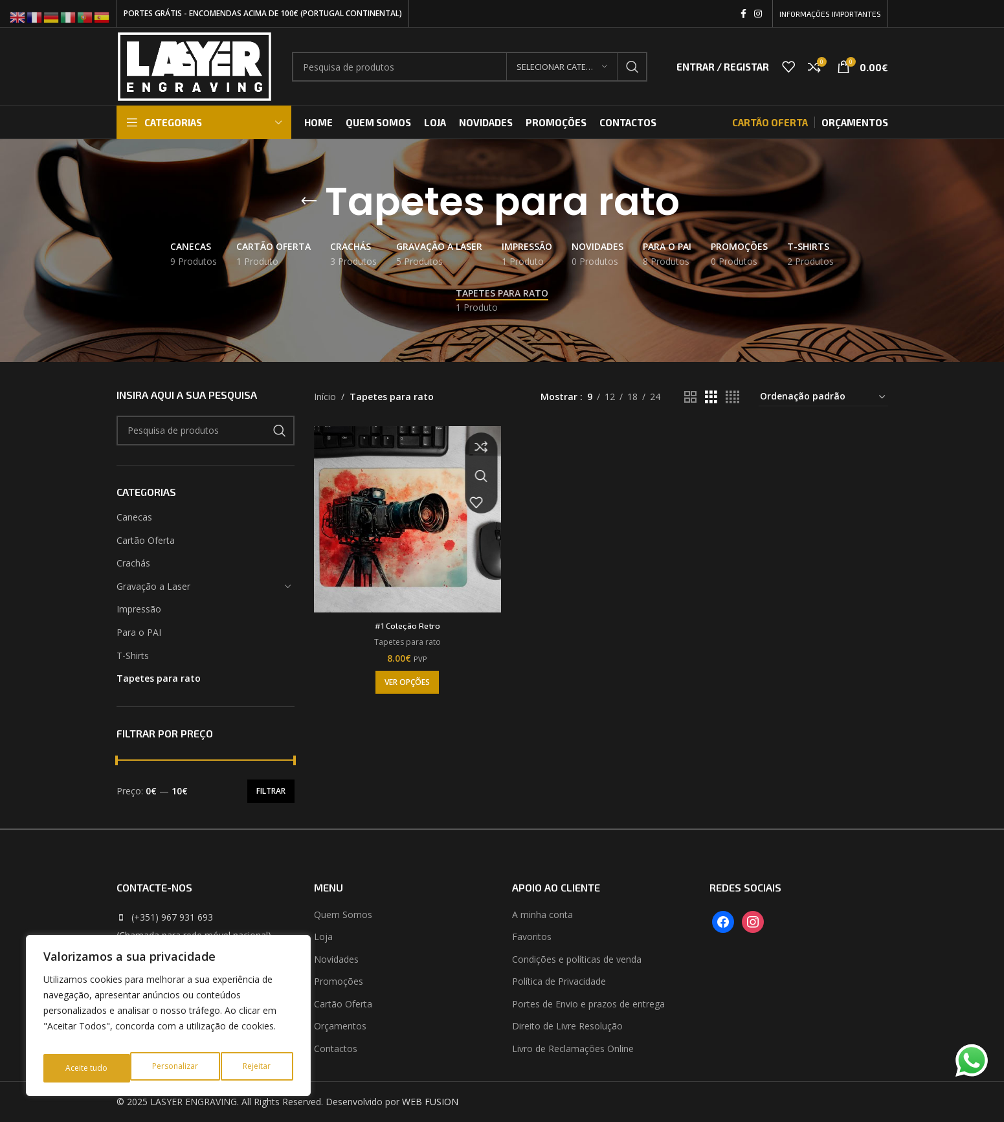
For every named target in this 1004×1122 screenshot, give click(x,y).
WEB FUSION (430, 1101)
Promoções (338, 981)
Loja (323, 936)
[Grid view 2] (690, 397)
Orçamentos (340, 1026)
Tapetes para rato (159, 678)
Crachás (133, 563)
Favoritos (532, 936)
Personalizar (87, 1068)
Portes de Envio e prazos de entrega (588, 1004)
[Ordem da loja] (823, 397)
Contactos (335, 1048)
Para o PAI (139, 632)
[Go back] (309, 201)
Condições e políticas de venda (576, 959)
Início (325, 396)
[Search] (469, 67)
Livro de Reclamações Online (573, 1048)
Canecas (134, 517)
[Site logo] (195, 66)
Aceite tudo (251, 1068)
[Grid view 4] (732, 397)
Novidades (336, 959)
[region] (168, 1020)
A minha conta (542, 914)
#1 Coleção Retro (405, 620)
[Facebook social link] (743, 14)
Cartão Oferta (146, 540)
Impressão (139, 609)
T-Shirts (133, 655)
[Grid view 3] (711, 397)
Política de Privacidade (559, 981)
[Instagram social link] (758, 14)
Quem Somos (343, 914)
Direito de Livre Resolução (567, 1026)
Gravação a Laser (153, 586)
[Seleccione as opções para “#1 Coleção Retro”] (405, 678)
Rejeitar (170, 1068)
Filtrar (270, 790)
